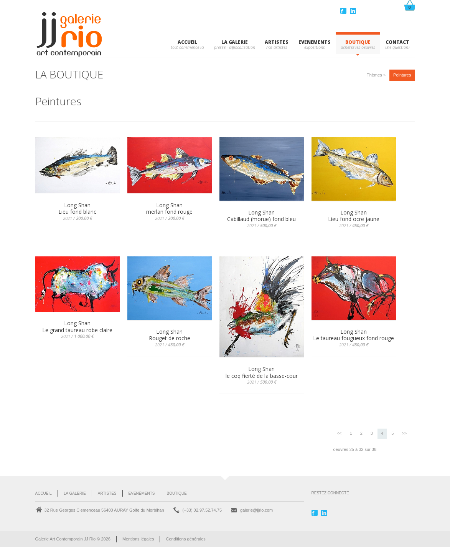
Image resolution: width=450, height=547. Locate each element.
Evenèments (142, 493)
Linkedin (354, 11)
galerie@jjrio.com (256, 510)
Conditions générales (185, 539)
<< (339, 433)
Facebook (344, 11)
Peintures (402, 75)
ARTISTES (276, 42)
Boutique (177, 493)
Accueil (187, 42)
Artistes (107, 493)
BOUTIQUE (357, 42)
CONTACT (397, 42)
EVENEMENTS (314, 42)
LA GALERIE (234, 42)
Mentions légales (138, 539)
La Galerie (75, 493)
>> (404, 433)
